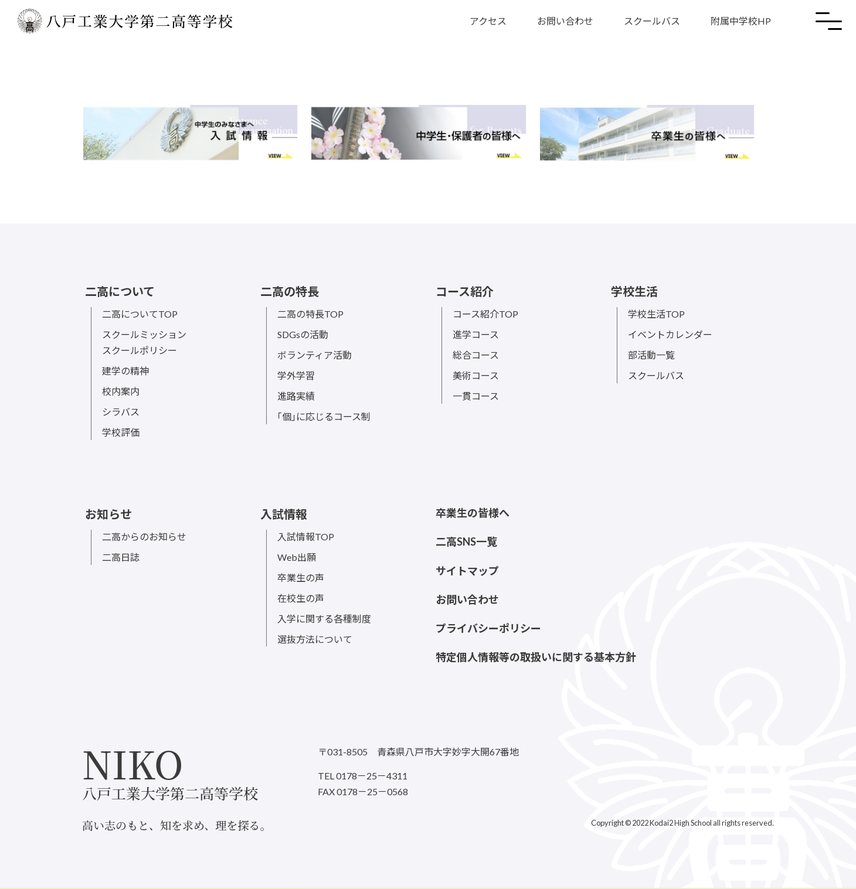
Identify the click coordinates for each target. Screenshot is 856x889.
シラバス (121, 411)
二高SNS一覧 (466, 541)
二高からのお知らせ (144, 536)
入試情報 (283, 514)
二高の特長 (289, 291)
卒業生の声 (300, 577)
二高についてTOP (140, 313)
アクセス (488, 20)
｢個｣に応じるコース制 (324, 416)
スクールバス (652, 20)
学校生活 (634, 291)
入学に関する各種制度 (324, 618)
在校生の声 (300, 598)
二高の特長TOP (310, 313)
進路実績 (296, 395)
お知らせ (108, 514)
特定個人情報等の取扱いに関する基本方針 (536, 656)
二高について (120, 291)
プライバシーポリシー (488, 628)
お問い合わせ (565, 20)
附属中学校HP (741, 20)
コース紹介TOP (485, 313)
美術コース (476, 375)
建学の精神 (125, 370)
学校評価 (121, 432)
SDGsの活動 (302, 334)
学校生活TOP (656, 313)
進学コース (476, 334)
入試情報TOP (305, 536)
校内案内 (121, 391)
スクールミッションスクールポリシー (144, 342)
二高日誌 (121, 557)
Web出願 (296, 557)
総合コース (476, 354)
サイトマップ (467, 570)
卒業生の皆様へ (472, 512)
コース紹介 (465, 291)
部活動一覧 (651, 354)
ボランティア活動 (314, 354)
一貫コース (476, 395)
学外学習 (296, 375)
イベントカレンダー (670, 334)
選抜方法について (314, 639)
